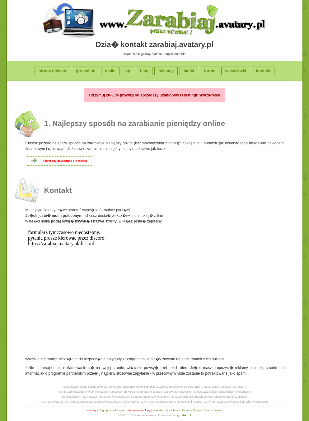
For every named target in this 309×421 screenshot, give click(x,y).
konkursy (174, 410)
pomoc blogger (115, 410)
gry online (85, 70)
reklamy (166, 70)
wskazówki (235, 70)
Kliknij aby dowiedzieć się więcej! (65, 160)
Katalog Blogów (192, 410)
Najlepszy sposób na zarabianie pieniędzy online (138, 123)
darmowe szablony (138, 410)
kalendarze (159, 410)
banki (189, 70)
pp (127, 70)
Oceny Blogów (213, 410)
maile (110, 70)
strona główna (52, 70)
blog (144, 70)
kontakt (263, 70)
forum (209, 70)
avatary (91, 410)
